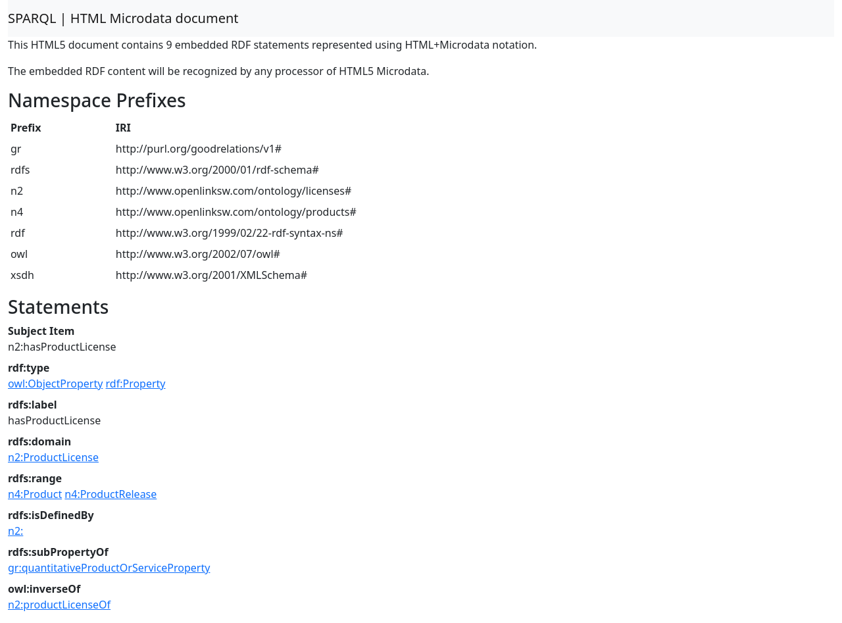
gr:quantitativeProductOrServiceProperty (109, 568)
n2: (15, 531)
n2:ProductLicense (53, 457)
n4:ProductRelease (110, 494)
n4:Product (35, 494)
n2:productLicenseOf (59, 604)
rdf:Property (136, 383)
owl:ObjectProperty (55, 383)
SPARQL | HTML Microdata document (123, 18)
